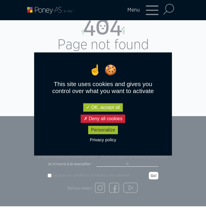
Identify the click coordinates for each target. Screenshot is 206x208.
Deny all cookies (103, 118)
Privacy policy (103, 140)
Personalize (103, 129)
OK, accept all (103, 107)
